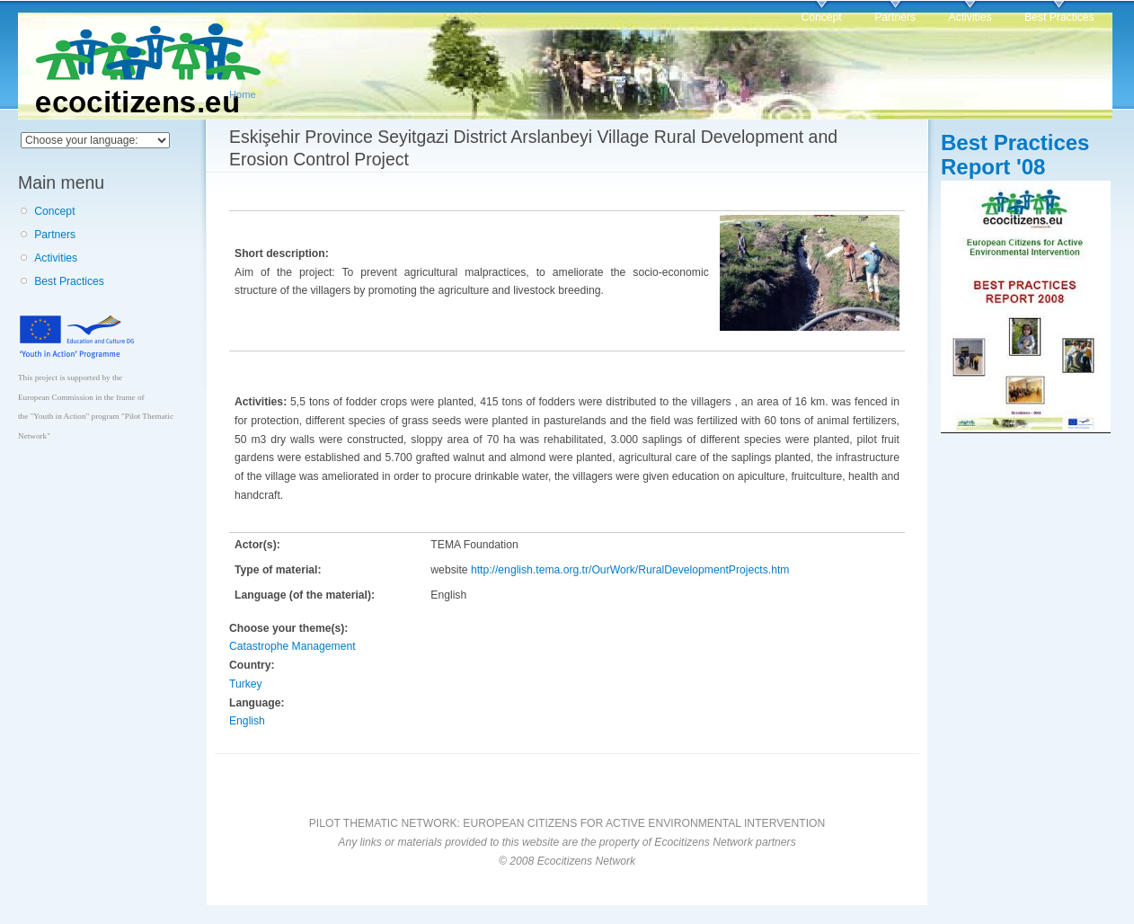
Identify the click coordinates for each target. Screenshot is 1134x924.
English (247, 721)
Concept (821, 17)
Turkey (245, 684)
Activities (970, 17)
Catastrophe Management (292, 646)
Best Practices (1059, 17)
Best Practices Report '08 (1015, 154)
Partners (895, 17)
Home (242, 94)
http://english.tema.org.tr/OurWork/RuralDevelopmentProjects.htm (630, 570)
